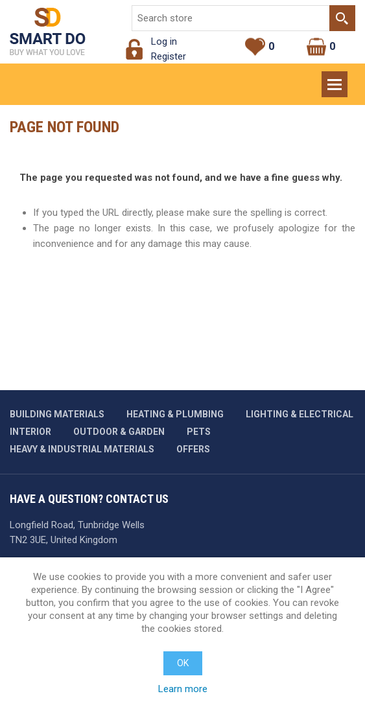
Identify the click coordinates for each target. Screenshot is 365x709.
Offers (193, 449)
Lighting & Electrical (299, 414)
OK (183, 663)
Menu (335, 78)
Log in (164, 41)
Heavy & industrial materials (82, 449)
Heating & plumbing (175, 414)
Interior (30, 431)
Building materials (57, 414)
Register (168, 56)
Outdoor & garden (119, 431)
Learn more (182, 689)
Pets (199, 431)
